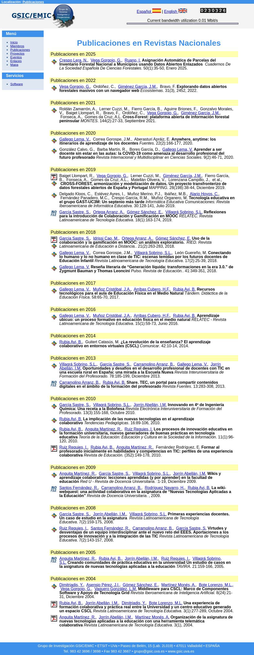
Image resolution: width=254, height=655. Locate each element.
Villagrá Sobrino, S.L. (184, 212)
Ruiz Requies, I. (139, 429)
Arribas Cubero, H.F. (152, 289)
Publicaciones (33, 2)
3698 (97, 651)
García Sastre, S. (74, 212)
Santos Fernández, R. (78, 488)
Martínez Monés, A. (178, 585)
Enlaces (16, 61)
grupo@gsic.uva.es (149, 651)
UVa (114, 646)
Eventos (16, 57)
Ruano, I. (133, 60)
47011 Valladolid (189, 646)
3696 (86, 651)
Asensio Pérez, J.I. (102, 585)
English (175, 11)
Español (149, 11)
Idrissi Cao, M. (105, 238)
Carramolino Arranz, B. (154, 364)
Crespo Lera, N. (73, 60)
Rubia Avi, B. (184, 289)
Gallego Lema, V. (74, 139)
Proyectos (17, 53)
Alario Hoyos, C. (204, 194)
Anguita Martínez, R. (103, 429)
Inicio (14, 42)
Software (16, 84)
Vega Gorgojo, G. (106, 60)
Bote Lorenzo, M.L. (215, 585)
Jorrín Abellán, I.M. (150, 405)
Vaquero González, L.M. (116, 589)
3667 (127, 651)
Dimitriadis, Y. (71, 585)
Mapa (14, 65)
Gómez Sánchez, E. (144, 212)
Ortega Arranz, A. (108, 212)
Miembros (17, 46)
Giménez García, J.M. (137, 86)
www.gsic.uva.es (181, 651)
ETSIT (102, 646)
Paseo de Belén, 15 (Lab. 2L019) (147, 646)
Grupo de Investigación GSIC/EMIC (66, 646)
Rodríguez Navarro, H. (164, 488)
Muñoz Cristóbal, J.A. (112, 289)
